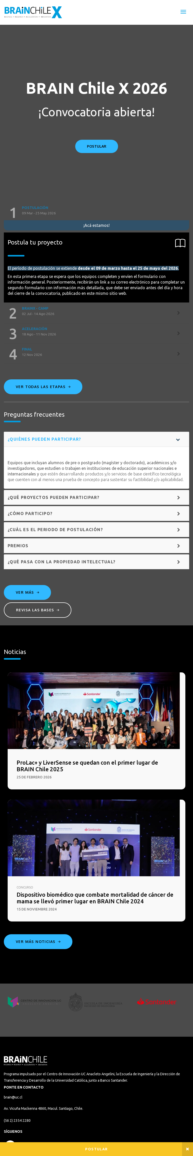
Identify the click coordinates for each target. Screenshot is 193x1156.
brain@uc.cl (13, 1097)
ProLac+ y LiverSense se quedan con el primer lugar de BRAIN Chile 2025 (87, 765)
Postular (96, 1149)
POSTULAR (96, 146)
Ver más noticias (38, 941)
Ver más (27, 592)
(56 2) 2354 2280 (17, 1120)
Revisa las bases (37, 610)
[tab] (96, 213)
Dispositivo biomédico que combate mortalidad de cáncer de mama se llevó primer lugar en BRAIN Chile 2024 (95, 897)
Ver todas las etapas (43, 386)
